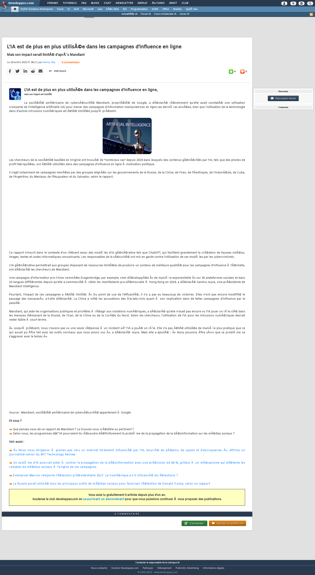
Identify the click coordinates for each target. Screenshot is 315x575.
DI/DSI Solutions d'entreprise (36, 9)
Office (165, 9)
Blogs (95, 3)
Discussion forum (283, 98)
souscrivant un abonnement (103, 502)
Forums (52, 3)
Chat (107, 3)
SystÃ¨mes (192, 9)
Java (99, 9)
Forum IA (146, 14)
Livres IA (184, 14)
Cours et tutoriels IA (165, 14)
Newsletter (124, 3)
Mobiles (177, 9)
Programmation (139, 9)
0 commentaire (70, 65)
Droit (173, 3)
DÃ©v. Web (112, 9)
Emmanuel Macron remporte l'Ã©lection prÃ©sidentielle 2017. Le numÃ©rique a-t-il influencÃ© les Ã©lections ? (95, 478)
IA (68, 9)
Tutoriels (69, 3)
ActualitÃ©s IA (129, 14)
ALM (76, 9)
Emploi (142, 3)
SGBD (155, 9)
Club (184, 3)
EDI (125, 9)
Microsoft (88, 9)
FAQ (84, 3)
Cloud (60, 9)
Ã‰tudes (158, 3)
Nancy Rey (49, 64)
